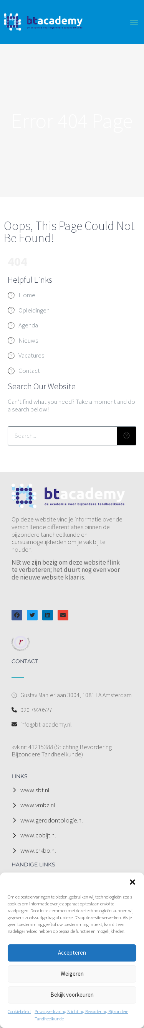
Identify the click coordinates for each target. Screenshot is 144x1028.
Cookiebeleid (19, 1011)
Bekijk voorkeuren (72, 994)
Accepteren (72, 952)
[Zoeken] (126, 436)
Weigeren (72, 973)
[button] (132, 882)
